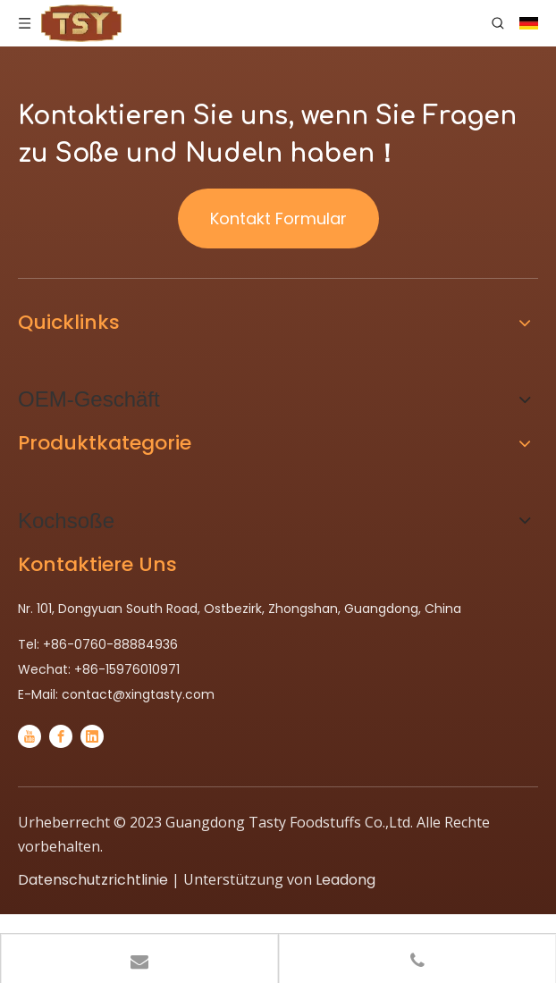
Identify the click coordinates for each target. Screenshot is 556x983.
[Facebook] (60, 736)
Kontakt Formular (278, 218)
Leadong (345, 880)
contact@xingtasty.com (138, 694)
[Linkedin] (92, 736)
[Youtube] (29, 736)
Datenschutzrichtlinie (93, 880)
